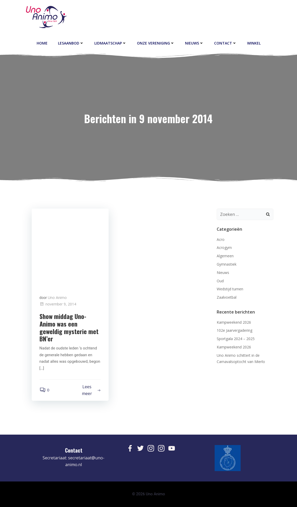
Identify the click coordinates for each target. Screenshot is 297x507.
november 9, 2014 (57, 304)
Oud (220, 280)
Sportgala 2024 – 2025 (236, 338)
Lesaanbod (71, 43)
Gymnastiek (226, 264)
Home (42, 43)
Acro (221, 239)
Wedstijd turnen (230, 288)
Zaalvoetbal (226, 297)
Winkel (254, 43)
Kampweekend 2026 (234, 322)
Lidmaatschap (110, 43)
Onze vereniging (156, 43)
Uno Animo (57, 297)
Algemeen (225, 255)
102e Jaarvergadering (234, 330)
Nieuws (194, 43)
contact (225, 43)
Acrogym (224, 247)
